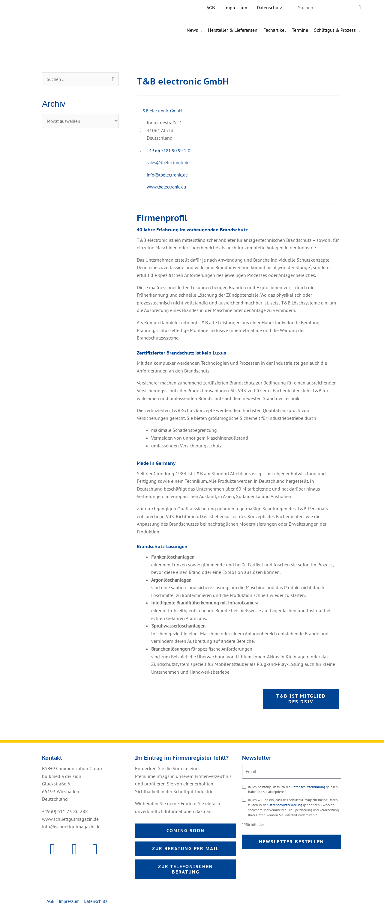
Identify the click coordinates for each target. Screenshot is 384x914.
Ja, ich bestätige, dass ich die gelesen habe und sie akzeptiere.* (293, 791)
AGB (50, 904)
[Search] (360, 7)
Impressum (70, 904)
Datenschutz (98, 904)
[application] (200, 30)
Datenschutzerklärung (308, 788)
